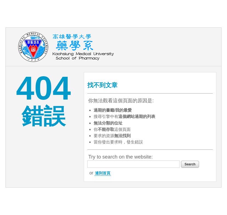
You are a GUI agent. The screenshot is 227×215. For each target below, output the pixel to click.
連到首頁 (102, 173)
